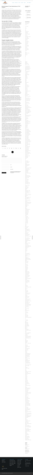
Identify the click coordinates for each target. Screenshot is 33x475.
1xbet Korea (26, 43)
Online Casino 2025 (27, 302)
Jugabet (26, 228)
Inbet (25, 207)
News (8, 8)
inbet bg (26, 208)
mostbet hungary (27, 273)
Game (26, 189)
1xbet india (26, 42)
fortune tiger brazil (27, 182)
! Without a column (27, 22)
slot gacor (26, 367)
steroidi (26, 377)
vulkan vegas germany (27, 408)
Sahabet (26, 357)
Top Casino (26, 391)
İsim (11, 164)
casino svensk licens (27, 140)
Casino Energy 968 (27, 133)
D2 (25, 159)
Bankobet (26, 92)
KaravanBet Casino (27, 229)
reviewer (26, 352)
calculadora (26, 125)
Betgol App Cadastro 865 (28, 107)
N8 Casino (26, 285)
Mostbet (26, 270)
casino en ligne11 (27, 132)
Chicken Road (26, 151)
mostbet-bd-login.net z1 (28, 278)
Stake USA (26, 374)
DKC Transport (27, 162)
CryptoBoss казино (27, 155)
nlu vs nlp (26, 292)
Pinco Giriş (26, 314)
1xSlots (26, 50)
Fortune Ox (26, 180)
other (25, 307)
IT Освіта (26, 218)
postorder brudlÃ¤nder (28, 332)
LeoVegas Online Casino (28, 246)
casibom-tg (26, 127)
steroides (26, 376)
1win (25, 30)
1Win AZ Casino (27, 31)
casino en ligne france (27, 130)
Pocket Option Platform (28, 330)
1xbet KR (26, 44)
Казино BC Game (27, 425)
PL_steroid (26, 319)
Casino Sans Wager (27, 139)
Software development (28, 373)
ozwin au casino (27, 308)
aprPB (26, 80)
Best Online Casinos (27, 99)
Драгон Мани (26, 422)
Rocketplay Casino (27, 355)
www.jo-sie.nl (26, 414)
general (26, 193)
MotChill (26, 279)
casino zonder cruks (27, 143)
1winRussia (26, 39)
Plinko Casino (26, 323)
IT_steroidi (26, 220)
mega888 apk (26, 257)
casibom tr (26, 126)
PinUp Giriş (26, 316)
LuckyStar (26, 250)
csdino (26, 158)
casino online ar (27, 137)
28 (25, 56)
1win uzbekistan (27, 38)
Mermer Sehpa (19, 463)
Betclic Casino (26, 104)
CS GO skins (26, 157)
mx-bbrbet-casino (27, 281)
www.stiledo (26, 417)
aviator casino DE (27, 85)
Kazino (26, 231)
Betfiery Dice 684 (27, 106)
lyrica (25, 251)
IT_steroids (26, 221)
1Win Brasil (26, 32)
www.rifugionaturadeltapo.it (28, 415)
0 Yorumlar (6, 8)
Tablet (26, 384)
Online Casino (26, 301)
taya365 (26, 387)
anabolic (26, 75)
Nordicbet (26, 295)
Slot (25, 366)
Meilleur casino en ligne (28, 259)
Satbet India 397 (27, 361)
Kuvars (12, 8)
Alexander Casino (27, 74)
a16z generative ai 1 (27, 66)
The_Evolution (26, 390)
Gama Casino (26, 187)
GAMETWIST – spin (27, 190)
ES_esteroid (26, 171)
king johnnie (26, 233)
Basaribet (26, 93)
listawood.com (27, 247)
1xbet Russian (27, 48)
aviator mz (26, 89)
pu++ (25, 338)
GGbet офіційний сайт (28, 197)
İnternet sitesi (11, 169)
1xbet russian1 (27, 49)
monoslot (26, 269)
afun (25, 70)
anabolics (26, 76)
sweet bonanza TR (27, 383)
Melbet (26, 260)
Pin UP (26, 311)
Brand (26, 119)
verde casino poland (27, 404)
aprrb (25, 81)
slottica (26, 370)
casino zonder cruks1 (27, 146)
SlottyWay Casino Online (28, 371)
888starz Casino (27, 64)
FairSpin (26, 174)
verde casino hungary (27, 403)
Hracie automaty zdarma (28, 202)
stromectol (26, 380)
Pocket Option (27, 329)
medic (26, 256)
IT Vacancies (26, 216)
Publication (26, 341)
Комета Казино (27, 428)
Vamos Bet (26, 399)
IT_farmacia (26, 219)
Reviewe (26, 351)
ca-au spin (26, 124)
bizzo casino (26, 113)
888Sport (26, 61)
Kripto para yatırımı (27, 234)
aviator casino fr (27, 86)
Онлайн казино (27, 434)
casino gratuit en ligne (27, 134)
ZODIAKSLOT (26, 421)
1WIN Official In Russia (28, 36)
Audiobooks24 (27, 82)
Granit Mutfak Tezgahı (12, 460)
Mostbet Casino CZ (27, 272)
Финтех (26, 435)
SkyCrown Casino (27, 365)
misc (25, 263)
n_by (25, 283)
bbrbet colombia (27, 94)
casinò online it (27, 138)
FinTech (26, 178)
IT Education (26, 214)
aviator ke (26, 88)
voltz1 (26, 406)
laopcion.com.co (27, 239)
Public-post (26, 340)
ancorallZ (26, 77)
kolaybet (10, 25)
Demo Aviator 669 (27, 161)
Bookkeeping (26, 118)
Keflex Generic (27, 232)
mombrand (26, 264)
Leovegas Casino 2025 (28, 245)
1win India (26, 35)
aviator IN (26, 87)
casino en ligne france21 (28, 131)
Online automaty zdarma (28, 300)
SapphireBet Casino (27, 360)
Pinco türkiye (26, 315)
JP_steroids (26, 227)
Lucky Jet (26, 248)
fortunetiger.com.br (27, 183)
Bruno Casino (26, 120)
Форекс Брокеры (27, 436)
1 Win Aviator (26, 26)
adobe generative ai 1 (27, 67)
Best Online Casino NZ (27, 98)
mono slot (26, 266)
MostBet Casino (27, 271)
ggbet (26, 196)
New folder (26, 286)
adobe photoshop (27, 69)
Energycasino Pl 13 (27, 169)
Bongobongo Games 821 (28, 115)
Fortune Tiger (26, 181)
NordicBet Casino (27, 296)
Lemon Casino (26, 244)
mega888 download (27, 258)
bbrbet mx (26, 95)
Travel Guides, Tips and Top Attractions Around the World (28, 393)
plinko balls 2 (26, 322)
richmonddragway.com (28, 353)
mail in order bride (27, 253)
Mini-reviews (26, 262)
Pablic (25, 309)
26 (25, 55)
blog (25, 114)
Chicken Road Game (27, 152)
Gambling (26, 188)
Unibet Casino (26, 396)
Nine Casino (26, 290)
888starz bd (26, 63)
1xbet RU (26, 47)
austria (26, 83)
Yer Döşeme (19, 464)
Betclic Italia (26, 105)
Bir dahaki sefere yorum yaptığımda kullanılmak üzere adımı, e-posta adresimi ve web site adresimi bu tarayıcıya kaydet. (15, 172)
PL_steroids (26, 320)
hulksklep (26, 205)
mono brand (26, 265)
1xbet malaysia (27, 45)
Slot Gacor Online (27, 368)
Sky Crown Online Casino (28, 364)
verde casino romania (27, 405)
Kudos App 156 (27, 235)
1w (25, 29)
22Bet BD (26, 54)
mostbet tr (26, 277)
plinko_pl (26, 328)
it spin (26, 215)
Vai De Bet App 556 (27, 398)
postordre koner (27, 333)
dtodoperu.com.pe (27, 164)
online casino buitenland (28, 304)
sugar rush (26, 381)
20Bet (26, 52)
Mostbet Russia (27, 276)
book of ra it (26, 117)
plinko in (26, 326)
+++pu (26, 24)
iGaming (26, 206)
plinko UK (26, 327)
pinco (25, 313)
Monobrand (26, 267)
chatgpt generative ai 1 (28, 150)
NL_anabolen (26, 291)
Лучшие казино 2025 (27, 431)
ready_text (26, 345)
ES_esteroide (26, 172)
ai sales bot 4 (26, 73)
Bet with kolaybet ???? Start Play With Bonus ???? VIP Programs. (11, 7)
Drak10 (26, 163)
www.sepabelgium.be (27, 416)
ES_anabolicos (26, 170)
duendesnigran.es (27, 165)
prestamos (26, 335)
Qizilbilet (26, 342)
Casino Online (26, 136)
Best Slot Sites (27, 102)
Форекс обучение (27, 437)
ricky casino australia (27, 354)
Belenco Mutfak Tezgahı (12, 463)
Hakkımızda (3, 460)
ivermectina (26, 222)
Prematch (26, 334)
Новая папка (26, 433)
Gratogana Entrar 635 (27, 200)
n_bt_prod (26, 282)
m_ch (25, 252)
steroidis (26, 378)
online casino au (27, 303)
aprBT (26, 79)
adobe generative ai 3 (27, 68)
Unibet (26, 395)
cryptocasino (26, 156)
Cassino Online (27, 149)
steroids (26, 379)
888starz (26, 62)
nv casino (26, 298)
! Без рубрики (27, 23)
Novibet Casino (27, 297)
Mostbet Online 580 (27, 275)
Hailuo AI (26, 201)
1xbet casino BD (27, 41)
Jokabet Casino (27, 226)
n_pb (25, 284)
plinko (25, 321)
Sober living (26, 372)
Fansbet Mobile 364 (27, 175)
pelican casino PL (27, 310)
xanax (25, 418)
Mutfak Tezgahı (19, 460)
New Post (26, 288)
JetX (25, 225)
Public (25, 339)
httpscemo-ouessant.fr (28, 203)
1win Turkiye (26, 37)
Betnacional (26, 108)
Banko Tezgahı (19, 467)
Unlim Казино (26, 397)
